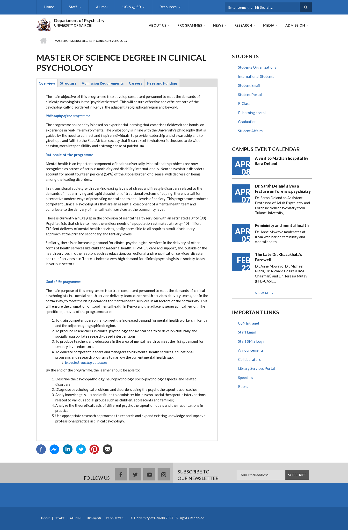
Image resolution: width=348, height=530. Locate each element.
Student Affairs (250, 131)
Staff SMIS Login (251, 341)
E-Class (244, 103)
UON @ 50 (131, 6)
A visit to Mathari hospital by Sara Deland (281, 161)
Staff (73, 6)
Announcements (251, 350)
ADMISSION (295, 25)
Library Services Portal (256, 368)
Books (243, 386)
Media (268, 25)
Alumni (102, 6)
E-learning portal (252, 112)
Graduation (247, 121)
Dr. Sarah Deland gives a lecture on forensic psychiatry (283, 189)
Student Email (249, 85)
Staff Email (247, 332)
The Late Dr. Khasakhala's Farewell (278, 257)
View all (262, 293)
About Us (157, 25)
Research (243, 25)
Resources (168, 6)
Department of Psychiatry (79, 20)
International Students (256, 76)
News (218, 25)
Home (49, 6)
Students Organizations (257, 67)
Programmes (189, 25)
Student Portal (250, 94)
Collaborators (249, 359)
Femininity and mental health (282, 225)
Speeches (245, 377)
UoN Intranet (248, 323)
